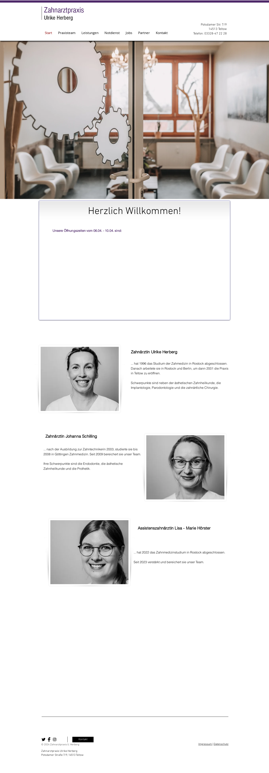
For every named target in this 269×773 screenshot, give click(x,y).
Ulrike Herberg (58, 17)
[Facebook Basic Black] (49, 739)
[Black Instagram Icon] (54, 739)
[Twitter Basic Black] (43, 739)
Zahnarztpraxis (64, 10)
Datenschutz (221, 744)
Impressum (205, 744)
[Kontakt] (83, 739)
